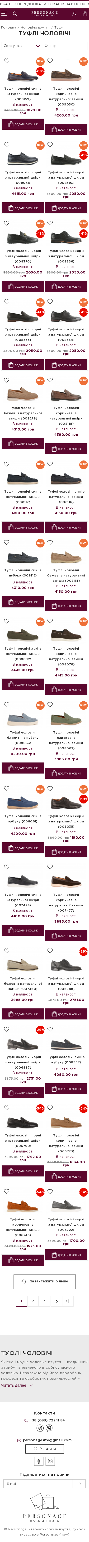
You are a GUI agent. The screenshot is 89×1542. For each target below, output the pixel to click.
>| (68, 1301)
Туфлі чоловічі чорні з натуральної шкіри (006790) (23, 1140)
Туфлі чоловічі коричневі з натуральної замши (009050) (66, 96)
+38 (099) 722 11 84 (47, 1420)
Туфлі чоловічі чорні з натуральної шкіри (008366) (66, 256)
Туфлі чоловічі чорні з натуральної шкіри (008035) (66, 821)
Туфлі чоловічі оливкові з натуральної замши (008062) (66, 740)
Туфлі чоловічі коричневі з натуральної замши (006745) (23, 1227)
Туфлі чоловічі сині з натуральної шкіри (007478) (22, 900)
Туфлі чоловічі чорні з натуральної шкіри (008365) (23, 334)
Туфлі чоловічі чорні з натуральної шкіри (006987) (23, 1062)
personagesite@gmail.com (47, 1440)
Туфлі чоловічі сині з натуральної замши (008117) (22, 497)
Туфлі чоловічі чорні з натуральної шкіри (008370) (23, 256)
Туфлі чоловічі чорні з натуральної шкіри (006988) (66, 983)
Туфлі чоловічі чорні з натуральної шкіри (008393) (66, 177)
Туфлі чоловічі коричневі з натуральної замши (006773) (66, 1143)
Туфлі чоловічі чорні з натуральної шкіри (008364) (66, 334)
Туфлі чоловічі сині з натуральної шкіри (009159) (22, 94)
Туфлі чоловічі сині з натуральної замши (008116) (66, 497)
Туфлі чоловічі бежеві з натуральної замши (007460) (23, 983)
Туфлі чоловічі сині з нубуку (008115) (22, 573)
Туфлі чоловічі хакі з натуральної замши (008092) (23, 654)
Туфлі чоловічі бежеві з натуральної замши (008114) (66, 575)
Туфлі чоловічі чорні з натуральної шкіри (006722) (66, 1224)
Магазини (44, 1449)
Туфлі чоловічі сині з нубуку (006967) (66, 1060)
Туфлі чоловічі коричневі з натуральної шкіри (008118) (66, 416)
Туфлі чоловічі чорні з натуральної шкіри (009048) (23, 177)
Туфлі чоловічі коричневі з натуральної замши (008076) (66, 656)
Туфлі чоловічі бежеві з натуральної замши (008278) (23, 413)
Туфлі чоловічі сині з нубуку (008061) (22, 819)
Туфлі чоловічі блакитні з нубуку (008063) (23, 738)
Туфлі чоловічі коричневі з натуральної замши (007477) (66, 903)
